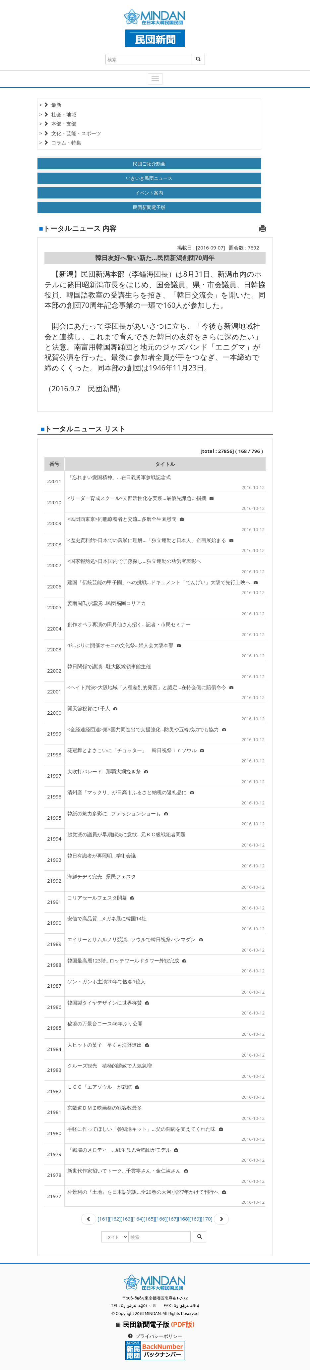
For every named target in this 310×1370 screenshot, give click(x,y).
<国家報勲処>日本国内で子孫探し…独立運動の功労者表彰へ (134, 561)
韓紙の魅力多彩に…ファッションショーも (117, 813)
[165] (149, 1218)
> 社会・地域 (57, 114)
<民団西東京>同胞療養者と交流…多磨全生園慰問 (125, 519)
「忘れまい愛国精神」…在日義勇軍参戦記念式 (119, 477)
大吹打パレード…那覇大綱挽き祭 (107, 771)
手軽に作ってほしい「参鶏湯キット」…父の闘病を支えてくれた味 (145, 1128)
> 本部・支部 (57, 123)
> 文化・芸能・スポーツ (70, 133)
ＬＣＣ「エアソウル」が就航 (103, 1086)
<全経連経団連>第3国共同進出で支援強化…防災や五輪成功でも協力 (146, 729)
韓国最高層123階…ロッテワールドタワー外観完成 (126, 960)
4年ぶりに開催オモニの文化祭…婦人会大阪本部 (124, 645)
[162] (115, 1218)
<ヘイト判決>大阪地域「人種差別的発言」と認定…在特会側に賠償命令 (150, 687)
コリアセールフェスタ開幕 (100, 897)
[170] (207, 1218)
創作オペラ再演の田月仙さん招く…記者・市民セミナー (129, 624)
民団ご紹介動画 (149, 163)
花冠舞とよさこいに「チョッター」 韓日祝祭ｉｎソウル (135, 750)
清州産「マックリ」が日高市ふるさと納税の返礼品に (130, 792)
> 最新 (50, 104)
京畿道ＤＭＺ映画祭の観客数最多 (104, 1107)
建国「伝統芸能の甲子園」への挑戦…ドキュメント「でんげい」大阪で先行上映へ (162, 582)
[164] (138, 1218)
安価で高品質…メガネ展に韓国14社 (107, 918)
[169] (195, 1218)
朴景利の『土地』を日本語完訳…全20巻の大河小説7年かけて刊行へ (146, 1191)
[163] (126, 1218)
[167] (172, 1218)
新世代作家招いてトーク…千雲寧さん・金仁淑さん (127, 1170)
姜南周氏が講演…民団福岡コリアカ (106, 603)
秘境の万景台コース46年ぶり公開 (105, 1023)
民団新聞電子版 (149, 207)
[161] (103, 1218)
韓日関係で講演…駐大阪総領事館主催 (109, 666)
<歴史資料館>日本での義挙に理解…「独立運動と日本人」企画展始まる (150, 540)
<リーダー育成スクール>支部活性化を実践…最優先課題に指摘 (140, 498)
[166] (161, 1218)
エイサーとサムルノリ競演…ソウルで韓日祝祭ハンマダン (135, 939)
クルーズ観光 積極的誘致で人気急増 (109, 1065)
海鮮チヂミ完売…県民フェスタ (101, 876)
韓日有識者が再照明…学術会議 (101, 855)
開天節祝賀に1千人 (92, 708)
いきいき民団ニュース (149, 178)
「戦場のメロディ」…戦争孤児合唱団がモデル (122, 1149)
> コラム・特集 (60, 142)
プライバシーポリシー (159, 1336)
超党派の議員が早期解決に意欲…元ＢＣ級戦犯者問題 (126, 834)
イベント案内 (149, 193)
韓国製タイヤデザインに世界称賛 (108, 1002)
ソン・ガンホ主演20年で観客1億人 (106, 981)
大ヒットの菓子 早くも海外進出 (108, 1044)
